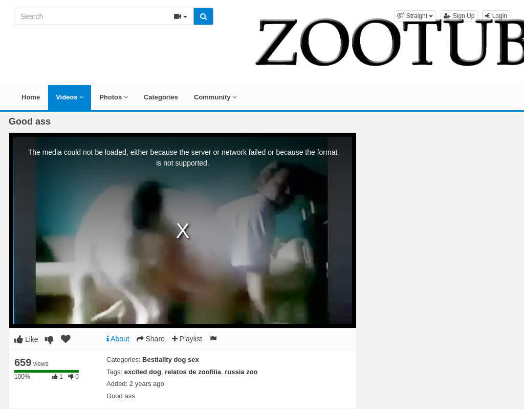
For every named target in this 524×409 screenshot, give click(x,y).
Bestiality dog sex (170, 359)
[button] (415, 16)
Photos (113, 97)
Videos (69, 97)
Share (151, 339)
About (117, 339)
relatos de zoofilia (193, 372)
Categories (161, 97)
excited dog (142, 372)
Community (215, 97)
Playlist (187, 339)
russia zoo (241, 372)
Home (30, 97)
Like (26, 339)
